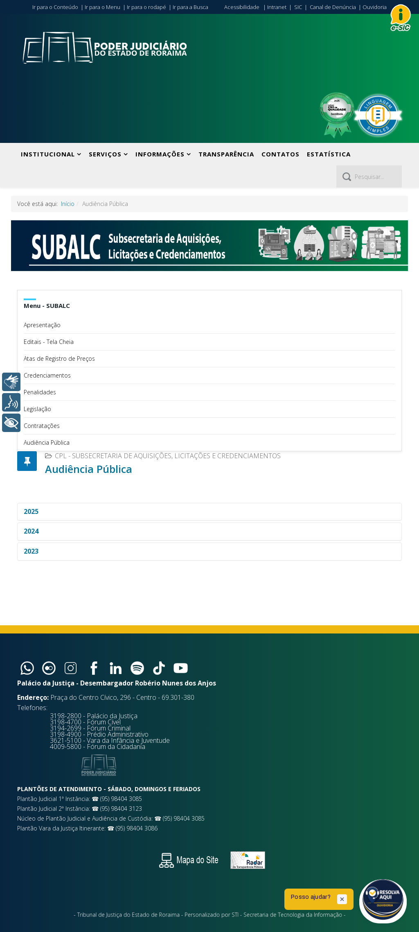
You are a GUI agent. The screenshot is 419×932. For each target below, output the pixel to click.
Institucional (48, 154)
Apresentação (42, 325)
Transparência (226, 154)
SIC (298, 7)
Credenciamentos (47, 375)
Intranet (276, 7)
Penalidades (40, 392)
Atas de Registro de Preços (59, 358)
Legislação (37, 409)
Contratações (42, 426)
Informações (160, 154)
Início (67, 204)
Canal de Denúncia (333, 7)
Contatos (280, 154)
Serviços (105, 154)
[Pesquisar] (369, 176)
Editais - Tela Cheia (49, 342)
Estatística (329, 154)
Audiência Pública (47, 442)
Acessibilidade (241, 7)
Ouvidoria (375, 7)
